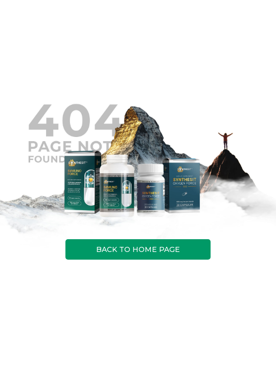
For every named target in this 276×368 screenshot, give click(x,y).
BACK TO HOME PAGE (138, 249)
